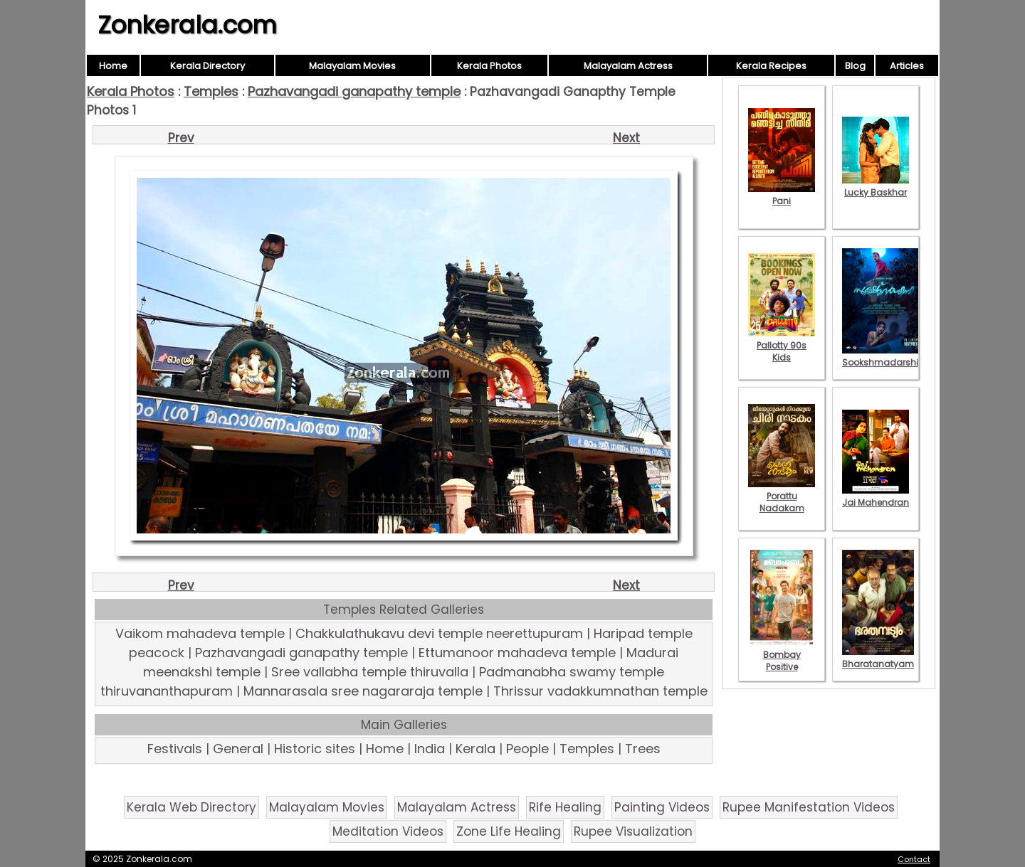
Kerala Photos (489, 66)
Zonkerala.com (187, 25)
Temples (211, 91)
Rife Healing (565, 807)
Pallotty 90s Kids (781, 345)
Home (113, 66)
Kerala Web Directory (191, 807)
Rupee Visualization (633, 831)
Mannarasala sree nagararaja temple (363, 691)
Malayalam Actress (628, 66)
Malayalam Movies (352, 66)
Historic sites (314, 748)
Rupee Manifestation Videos (808, 807)
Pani (781, 195)
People (527, 748)
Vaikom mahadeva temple (200, 633)
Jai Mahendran (875, 496)
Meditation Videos (387, 831)
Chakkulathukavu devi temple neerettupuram (439, 633)
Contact (914, 859)
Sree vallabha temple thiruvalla (369, 672)
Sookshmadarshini (884, 356)
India (429, 748)
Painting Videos (662, 807)
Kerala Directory (207, 66)
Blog (855, 66)
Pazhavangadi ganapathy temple (354, 91)
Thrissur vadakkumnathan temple (600, 691)
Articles (907, 66)
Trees (643, 748)
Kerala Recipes (771, 66)
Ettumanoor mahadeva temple (517, 652)
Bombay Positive (781, 655)
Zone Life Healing (508, 831)
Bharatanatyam (878, 658)
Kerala (475, 748)
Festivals (174, 748)
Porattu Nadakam (781, 496)
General (238, 748)
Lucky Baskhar (875, 186)
